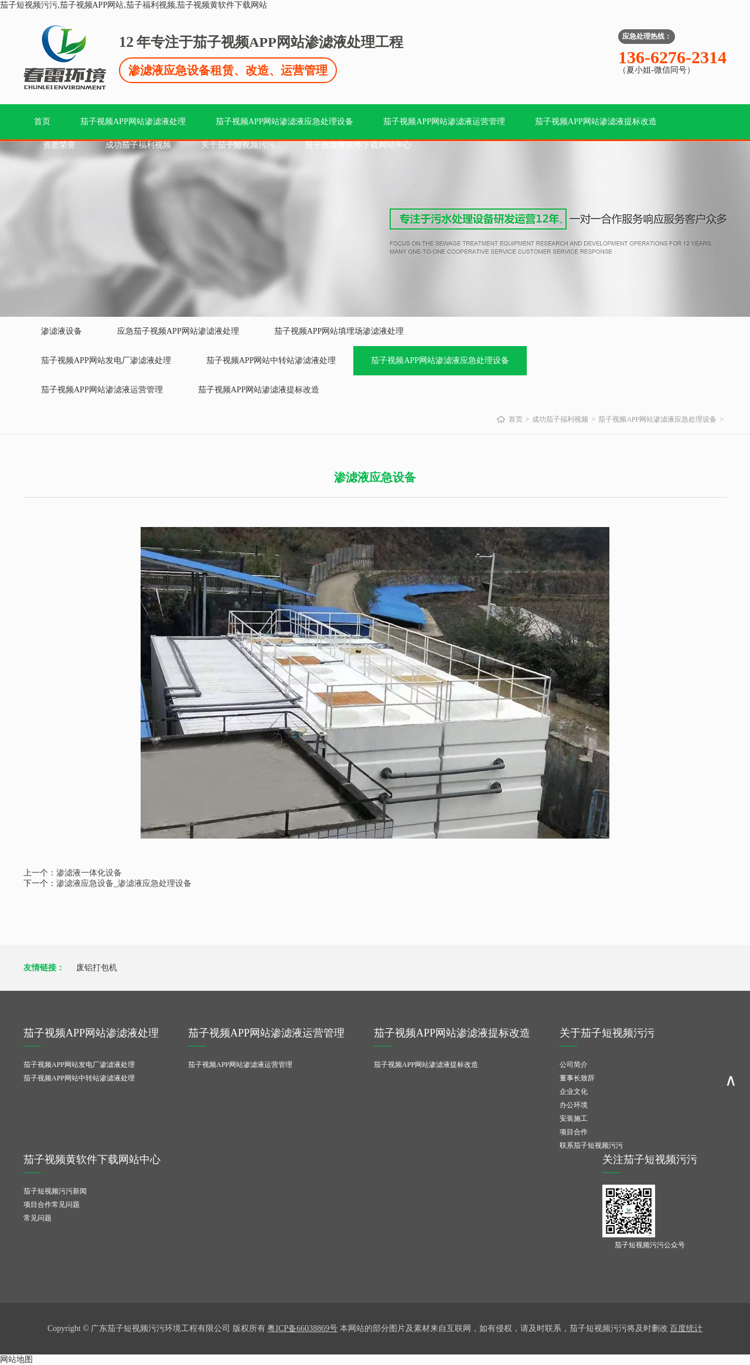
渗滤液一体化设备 (89, 872)
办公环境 (574, 1105)
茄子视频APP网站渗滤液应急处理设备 (285, 121)
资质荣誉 (59, 145)
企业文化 (574, 1091)
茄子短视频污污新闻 (55, 1191)
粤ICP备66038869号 (302, 1328)
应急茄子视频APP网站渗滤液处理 (178, 331)
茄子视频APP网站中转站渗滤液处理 (271, 360)
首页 (42, 121)
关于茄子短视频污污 (238, 145)
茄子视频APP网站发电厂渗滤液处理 (106, 360)
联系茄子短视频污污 (591, 1145)
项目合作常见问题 (51, 1204)
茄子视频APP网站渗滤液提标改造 (596, 121)
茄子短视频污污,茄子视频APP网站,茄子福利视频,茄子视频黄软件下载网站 (133, 5)
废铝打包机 (96, 967)
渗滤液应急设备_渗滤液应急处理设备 (124, 883)
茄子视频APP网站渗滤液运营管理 (444, 121)
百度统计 (686, 1328)
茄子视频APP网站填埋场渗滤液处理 (339, 331)
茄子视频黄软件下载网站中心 (358, 145)
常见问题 (37, 1218)
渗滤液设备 (61, 331)
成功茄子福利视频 (138, 145)
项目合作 (574, 1132)
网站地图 (16, 1359)
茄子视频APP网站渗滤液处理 (133, 121)
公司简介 (574, 1064)
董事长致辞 (577, 1078)
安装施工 (574, 1118)
